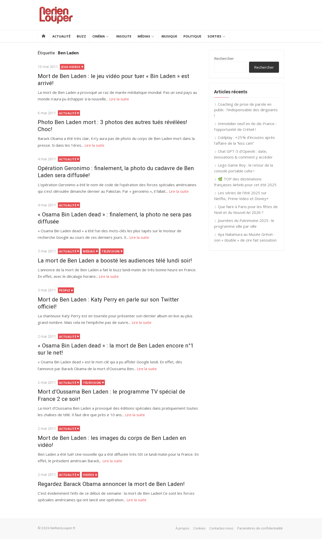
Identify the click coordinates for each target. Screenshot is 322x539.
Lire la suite (119, 98)
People (64, 290)
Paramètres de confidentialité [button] (260, 528)
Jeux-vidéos (70, 67)
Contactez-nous (221, 528)
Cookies (199, 528)
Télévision (111, 251)
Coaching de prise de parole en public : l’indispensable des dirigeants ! (246, 110)
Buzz (81, 36)
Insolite (123, 36)
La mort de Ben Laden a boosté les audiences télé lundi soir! (115, 260)
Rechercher (224, 58)
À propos (182, 528)
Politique (192, 36)
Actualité (61, 36)
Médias (144, 36)
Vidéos (88, 475)
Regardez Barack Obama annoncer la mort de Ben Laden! (111, 484)
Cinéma (98, 36)
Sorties (214, 36)
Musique (169, 36)
